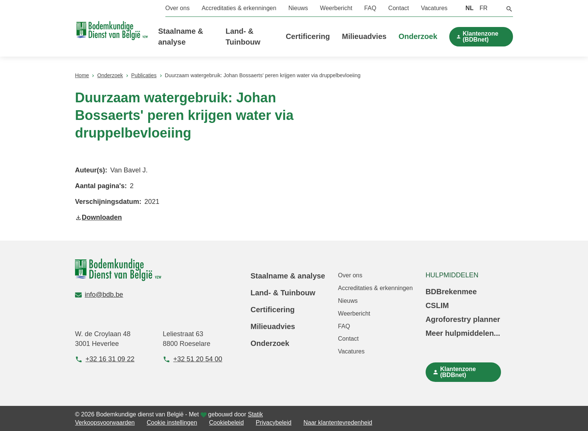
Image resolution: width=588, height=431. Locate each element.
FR (484, 8)
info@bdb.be (99, 294)
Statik (255, 414)
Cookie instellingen (172, 422)
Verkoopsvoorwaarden (105, 422)
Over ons (177, 8)
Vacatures (434, 8)
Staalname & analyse (287, 276)
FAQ (370, 8)
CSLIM (437, 305)
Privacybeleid (273, 422)
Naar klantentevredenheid (337, 422)
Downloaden (98, 217)
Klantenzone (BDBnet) (480, 36)
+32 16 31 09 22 (105, 359)
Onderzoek (418, 36)
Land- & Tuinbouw (282, 293)
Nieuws (298, 8)
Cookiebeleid (226, 422)
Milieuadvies (364, 36)
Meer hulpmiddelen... (463, 333)
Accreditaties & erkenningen (239, 8)
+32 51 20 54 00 (192, 359)
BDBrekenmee (451, 291)
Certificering (308, 36)
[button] (509, 8)
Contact (398, 8)
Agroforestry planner (463, 319)
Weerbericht (336, 8)
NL (469, 8)
